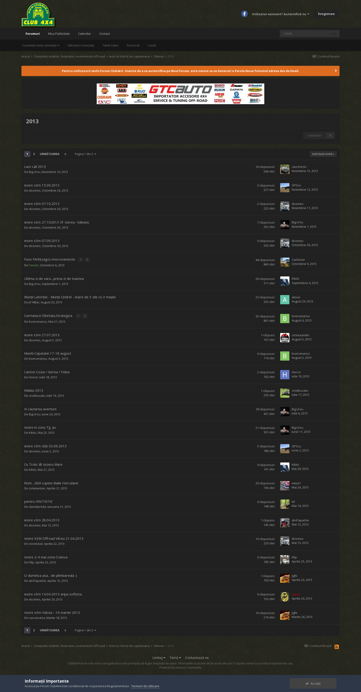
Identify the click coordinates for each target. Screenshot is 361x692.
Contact (104, 34)
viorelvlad (36, 543)
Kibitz (295, 278)
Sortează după (323, 154)
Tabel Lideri (110, 45)
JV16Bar (34, 302)
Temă (175, 657)
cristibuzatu (37, 395)
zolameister (37, 487)
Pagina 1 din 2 (85, 154)
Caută (152, 45)
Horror (33, 376)
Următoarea (49, 154)
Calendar (84, 34)
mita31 (296, 482)
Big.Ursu (34, 172)
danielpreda (37, 506)
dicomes (35, 190)
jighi (294, 575)
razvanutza (37, 617)
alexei (296, 297)
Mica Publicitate (59, 34)
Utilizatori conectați (80, 45)
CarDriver (298, 259)
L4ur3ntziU (299, 167)
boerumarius (38, 321)
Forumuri (33, 36)
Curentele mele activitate (40, 45)
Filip (31, 562)
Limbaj (158, 657)
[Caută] (304, 33)
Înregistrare (326, 14)
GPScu (296, 185)
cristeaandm (300, 334)
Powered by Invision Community (180, 667)
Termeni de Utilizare (145, 686)
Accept (313, 683)
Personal (133, 45)
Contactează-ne (197, 657)
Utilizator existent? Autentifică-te (280, 14)
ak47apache (300, 519)
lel (293, 501)
